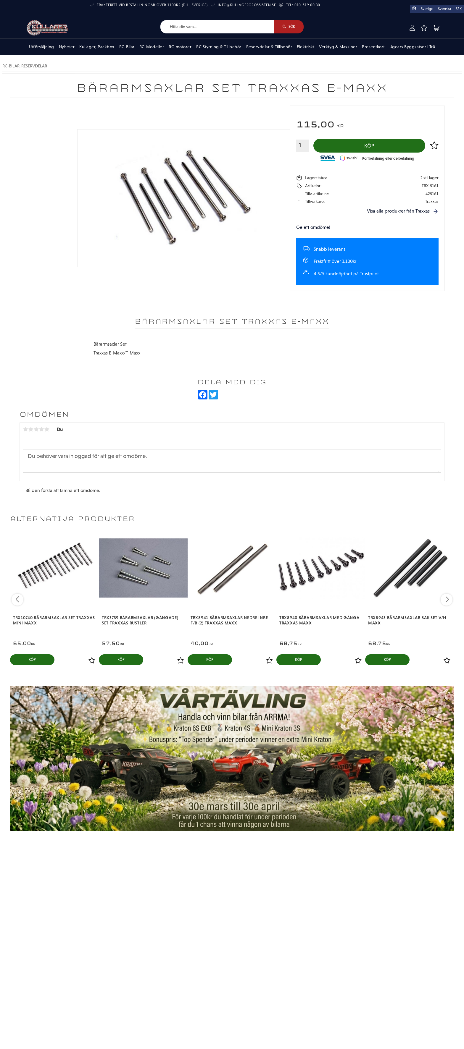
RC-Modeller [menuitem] (151, 46)
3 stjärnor (36, 429)
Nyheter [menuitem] (67, 46)
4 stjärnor (41, 429)
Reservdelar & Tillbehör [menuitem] (269, 46)
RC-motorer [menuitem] (180, 46)
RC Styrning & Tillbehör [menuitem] (218, 46)
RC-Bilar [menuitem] (127, 46)
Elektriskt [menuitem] (305, 46)
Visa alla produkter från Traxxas (398, 210)
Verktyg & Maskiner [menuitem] (338, 46)
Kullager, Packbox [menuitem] (97, 46)
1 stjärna (25, 429)
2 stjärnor (30, 429)
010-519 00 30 (307, 5)
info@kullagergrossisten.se (247, 5)
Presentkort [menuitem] (373, 46)
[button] (423, 27)
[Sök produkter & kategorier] (217, 26)
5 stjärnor (46, 429)
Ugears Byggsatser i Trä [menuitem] (412, 46)
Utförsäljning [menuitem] (41, 46)
